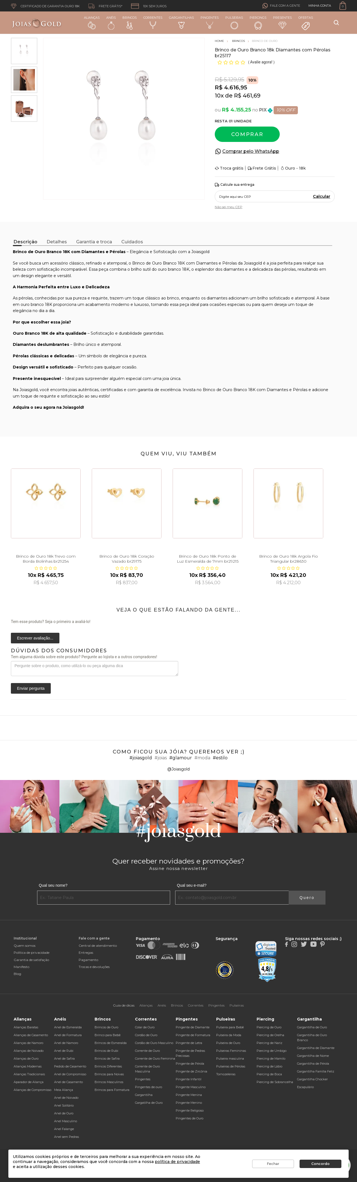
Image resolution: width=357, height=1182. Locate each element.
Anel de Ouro (63, 1113)
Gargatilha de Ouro (149, 1103)
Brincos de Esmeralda (111, 1043)
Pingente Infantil (188, 1079)
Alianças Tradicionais (29, 1074)
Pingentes (210, 22)
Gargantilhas (181, 22)
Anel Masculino (65, 1121)
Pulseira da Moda (228, 1035)
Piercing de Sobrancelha (275, 1082)
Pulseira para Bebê (230, 1027)
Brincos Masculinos (109, 1082)
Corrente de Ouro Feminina (155, 1058)
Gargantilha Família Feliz (315, 1071)
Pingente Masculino (191, 1087)
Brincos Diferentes (108, 1066)
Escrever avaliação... (35, 638)
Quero (307, 897)
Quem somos (24, 945)
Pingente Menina (189, 1095)
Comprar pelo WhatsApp (250, 151)
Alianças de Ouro (26, 1058)
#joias (161, 757)
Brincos (129, 23)
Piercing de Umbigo (271, 1051)
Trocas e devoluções (94, 967)
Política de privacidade (31, 952)
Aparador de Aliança (29, 1082)
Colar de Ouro (145, 1027)
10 (219, 95)
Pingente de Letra (189, 1043)
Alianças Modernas (28, 1066)
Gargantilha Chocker (312, 1079)
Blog (17, 974)
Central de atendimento (98, 945)
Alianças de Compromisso (32, 1090)
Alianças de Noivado (29, 1051)
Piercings (258, 23)
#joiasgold (140, 757)
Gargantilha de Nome (313, 1056)
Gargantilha (144, 1095)
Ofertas (305, 23)
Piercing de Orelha (270, 1035)
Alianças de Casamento (31, 1035)
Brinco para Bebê (107, 1035)
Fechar (273, 1164)
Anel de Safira (64, 1058)
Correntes (152, 22)
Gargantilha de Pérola (313, 1064)
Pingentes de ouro (148, 1087)
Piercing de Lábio (269, 1066)
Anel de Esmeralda (68, 1027)
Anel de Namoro (66, 1043)
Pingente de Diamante (192, 1027)
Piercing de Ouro (269, 1027)
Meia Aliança (63, 1090)
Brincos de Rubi (106, 1051)
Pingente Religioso (190, 1110)
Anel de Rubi (63, 1051)
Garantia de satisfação (31, 960)
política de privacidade (177, 1161)
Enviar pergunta (31, 688)
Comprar (247, 134)
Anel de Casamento (68, 1082)
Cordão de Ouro (146, 1035)
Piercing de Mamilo (271, 1058)
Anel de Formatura (68, 1035)
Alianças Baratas (26, 1027)
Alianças (92, 22)
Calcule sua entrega (234, 184)
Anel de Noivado (66, 1098)
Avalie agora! (261, 62)
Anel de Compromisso (70, 1074)
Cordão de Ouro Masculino (154, 1043)
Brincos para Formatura (112, 1090)
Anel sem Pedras (66, 1137)
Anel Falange (64, 1129)
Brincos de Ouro (106, 1027)
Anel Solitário (64, 1105)
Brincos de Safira (107, 1058)
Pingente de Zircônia (191, 1071)
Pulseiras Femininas (231, 1051)
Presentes (282, 22)
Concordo (320, 1164)
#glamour (180, 757)
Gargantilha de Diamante (315, 1048)
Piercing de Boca (269, 1074)
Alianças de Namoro (28, 1043)
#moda (202, 757)
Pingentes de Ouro (189, 1118)
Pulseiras (234, 23)
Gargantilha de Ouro (312, 1027)
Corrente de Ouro (147, 1051)
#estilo (220, 757)
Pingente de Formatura (193, 1035)
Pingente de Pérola (190, 1064)
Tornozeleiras (225, 1074)
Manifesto (21, 967)
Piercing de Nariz (269, 1043)
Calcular (321, 196)
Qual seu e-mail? (191, 885)
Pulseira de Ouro (228, 1043)
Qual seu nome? (53, 885)
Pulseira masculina (230, 1058)
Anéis (111, 23)
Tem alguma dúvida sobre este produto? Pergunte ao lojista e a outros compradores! (84, 657)
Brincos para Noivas (109, 1074)
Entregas (86, 952)
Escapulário (305, 1087)
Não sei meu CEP (228, 207)
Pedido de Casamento (70, 1066)
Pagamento (88, 960)
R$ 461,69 (247, 95)
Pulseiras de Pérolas (230, 1066)
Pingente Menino (189, 1103)
